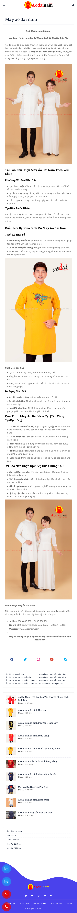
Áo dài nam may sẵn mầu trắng (52, 674)
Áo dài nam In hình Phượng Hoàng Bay (38, 722)
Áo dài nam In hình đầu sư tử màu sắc (37, 774)
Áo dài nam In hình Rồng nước (33, 799)
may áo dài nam (14, 844)
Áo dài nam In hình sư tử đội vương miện (39, 748)
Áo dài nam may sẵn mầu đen (52, 680)
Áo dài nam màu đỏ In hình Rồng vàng (37, 761)
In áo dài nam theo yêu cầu (51, 683)
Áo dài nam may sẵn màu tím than (35, 812)
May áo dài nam (40, 904)
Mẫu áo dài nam (14, 848)
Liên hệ (69, 904)
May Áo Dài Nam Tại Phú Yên (33, 786)
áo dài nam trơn (14, 831)
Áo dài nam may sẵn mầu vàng (52, 677)
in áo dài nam (13, 840)
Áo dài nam (24, 904)
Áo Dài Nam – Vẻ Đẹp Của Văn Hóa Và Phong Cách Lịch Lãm (43, 698)
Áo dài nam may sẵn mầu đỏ (18, 677)
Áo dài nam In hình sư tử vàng (33, 735)
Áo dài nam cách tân (15, 674)
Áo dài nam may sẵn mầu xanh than (21, 683)
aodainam (11, 835)
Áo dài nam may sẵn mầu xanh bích (21, 680)
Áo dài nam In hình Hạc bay (32, 710)
